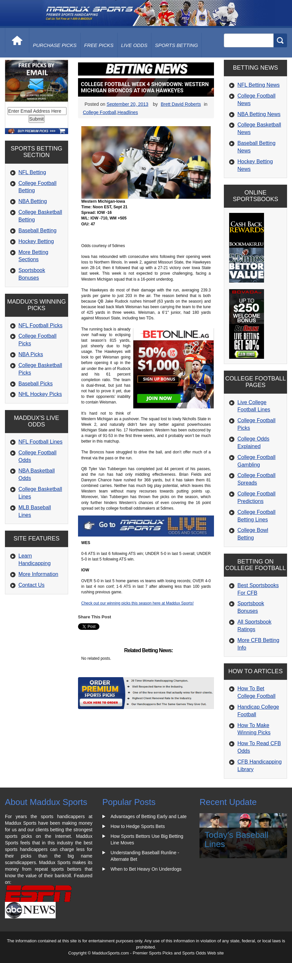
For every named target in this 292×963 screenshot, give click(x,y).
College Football (99, 112)
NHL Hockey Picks (40, 394)
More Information (38, 574)
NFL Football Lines (40, 442)
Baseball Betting (37, 230)
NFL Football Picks (40, 325)
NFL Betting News (258, 85)
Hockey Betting (36, 241)
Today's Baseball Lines (236, 839)
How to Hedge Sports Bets (138, 826)
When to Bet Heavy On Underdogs (146, 869)
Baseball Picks (35, 383)
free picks (99, 45)
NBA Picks (30, 354)
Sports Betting (176, 45)
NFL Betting (32, 172)
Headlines (128, 112)
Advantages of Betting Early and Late (149, 816)
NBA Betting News (258, 114)
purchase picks (55, 45)
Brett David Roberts (181, 104)
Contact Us (31, 585)
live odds (134, 45)
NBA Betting (32, 201)
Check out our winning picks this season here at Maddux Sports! (137, 603)
